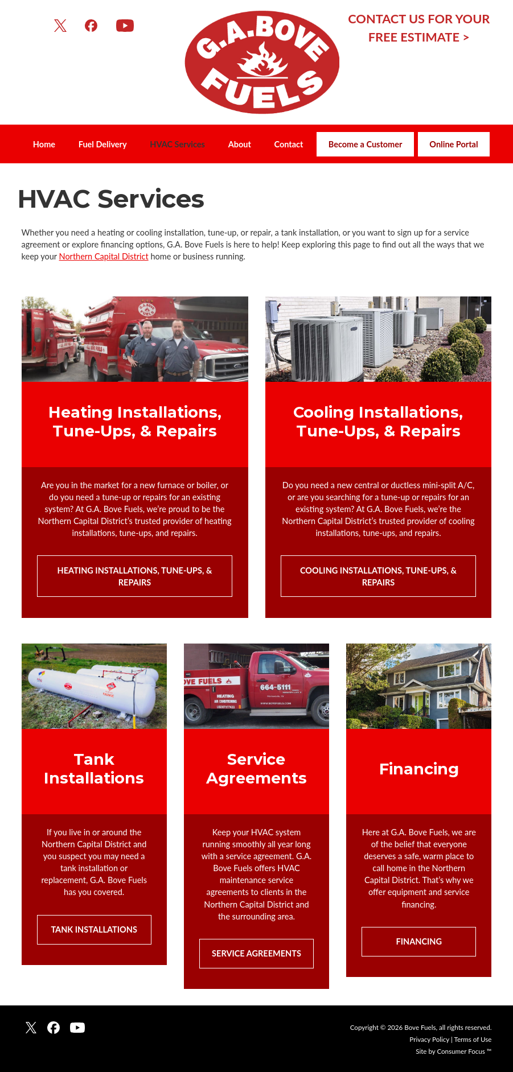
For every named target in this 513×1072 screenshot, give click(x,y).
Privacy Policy (429, 1039)
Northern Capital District (104, 256)
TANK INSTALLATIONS (94, 929)
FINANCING (419, 941)
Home (44, 144)
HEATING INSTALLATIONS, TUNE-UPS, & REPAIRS (136, 576)
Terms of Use (473, 1039)
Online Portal (453, 144)
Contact (288, 144)
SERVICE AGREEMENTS (256, 953)
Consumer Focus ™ (464, 1051)
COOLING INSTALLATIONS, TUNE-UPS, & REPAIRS (379, 576)
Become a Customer (366, 144)
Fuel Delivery (103, 144)
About (239, 144)
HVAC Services (177, 144)
